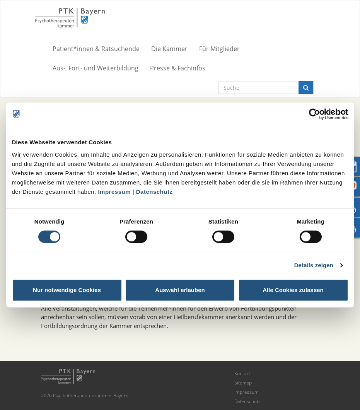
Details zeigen (313, 265)
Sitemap (243, 382)
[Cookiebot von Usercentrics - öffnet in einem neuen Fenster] (314, 114)
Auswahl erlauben (180, 290)
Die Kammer (169, 48)
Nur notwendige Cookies (67, 290)
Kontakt (242, 373)
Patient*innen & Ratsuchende (96, 48)
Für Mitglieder (219, 48)
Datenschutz (154, 191)
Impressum (114, 191)
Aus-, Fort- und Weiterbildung (95, 68)
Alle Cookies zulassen (293, 290)
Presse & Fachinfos (177, 68)
